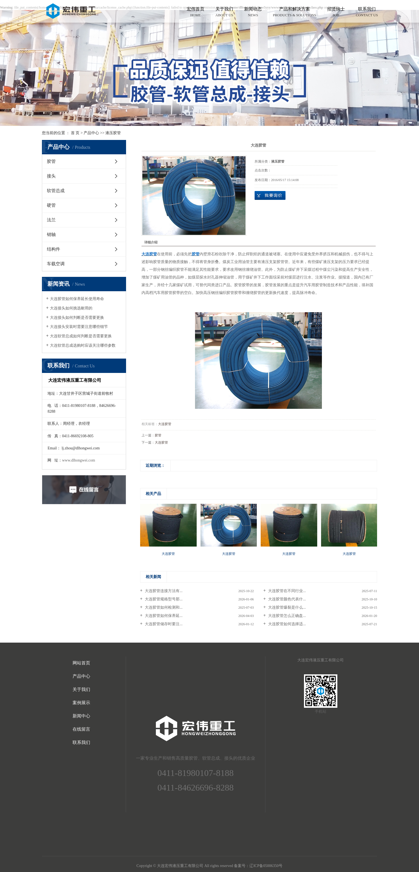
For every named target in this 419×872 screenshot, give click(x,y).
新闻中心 (81, 716)
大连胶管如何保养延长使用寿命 (77, 299)
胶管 (51, 161)
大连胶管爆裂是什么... (286, 607)
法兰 (51, 220)
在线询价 (270, 195)
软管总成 (56, 190)
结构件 (53, 249)
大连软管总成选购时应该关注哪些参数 (83, 345)
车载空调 (56, 263)
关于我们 (224, 12)
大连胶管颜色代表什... (286, 599)
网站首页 (81, 663)
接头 (51, 176)
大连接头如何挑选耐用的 (71, 308)
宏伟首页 (195, 12)
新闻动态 (253, 12)
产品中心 (91, 133)
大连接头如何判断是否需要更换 (77, 318)
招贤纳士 (336, 12)
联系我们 (367, 12)
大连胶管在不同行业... (286, 591)
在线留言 (81, 729)
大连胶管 (164, 424)
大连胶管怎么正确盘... (286, 616)
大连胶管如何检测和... (163, 607)
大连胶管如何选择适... (286, 624)
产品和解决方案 (294, 12)
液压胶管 (113, 133)
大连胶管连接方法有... (163, 591)
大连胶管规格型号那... (163, 599)
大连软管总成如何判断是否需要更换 (81, 336)
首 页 (75, 133)
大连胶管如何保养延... (163, 616)
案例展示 (81, 702)
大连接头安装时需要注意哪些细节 (79, 327)
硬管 (51, 205)
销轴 (51, 234)
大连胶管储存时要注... (163, 624)
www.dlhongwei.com (78, 460)
